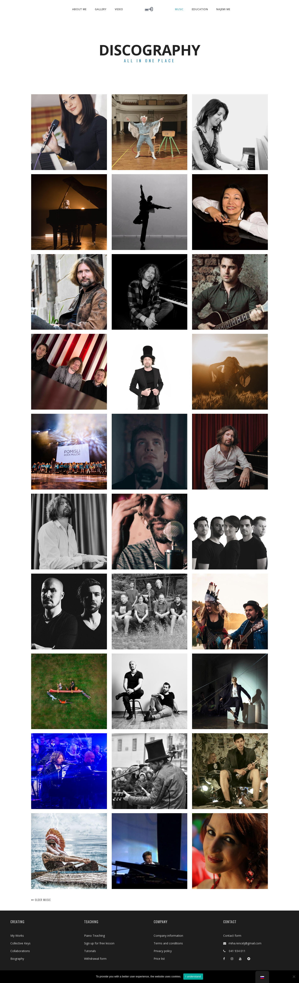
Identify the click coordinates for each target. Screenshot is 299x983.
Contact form (232, 936)
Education (200, 9)
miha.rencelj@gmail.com (243, 943)
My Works (17, 936)
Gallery (101, 9)
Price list (159, 959)
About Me (79, 9)
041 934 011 (235, 951)
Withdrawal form (95, 959)
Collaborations (20, 951)
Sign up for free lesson (99, 943)
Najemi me (223, 9)
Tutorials (90, 951)
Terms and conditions (168, 943)
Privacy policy (163, 951)
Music (179, 9)
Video (119, 9)
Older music (41, 900)
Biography (17, 959)
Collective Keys (20, 943)
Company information (168, 936)
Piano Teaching (94, 936)
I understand (193, 976)
